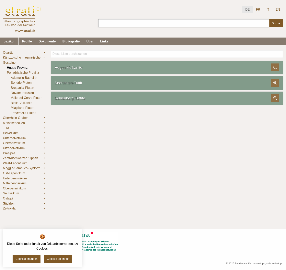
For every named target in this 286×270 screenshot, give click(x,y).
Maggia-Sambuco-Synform (21, 168)
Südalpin (9, 203)
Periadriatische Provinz (23, 72)
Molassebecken (14, 123)
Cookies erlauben (27, 258)
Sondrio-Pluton (21, 82)
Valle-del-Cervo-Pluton (26, 97)
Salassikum (11, 193)
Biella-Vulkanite (21, 103)
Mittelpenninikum (15, 183)
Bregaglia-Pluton (22, 87)
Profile (27, 41)
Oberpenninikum (14, 188)
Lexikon (9, 41)
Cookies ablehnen (58, 258)
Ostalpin (9, 198)
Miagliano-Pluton (22, 107)
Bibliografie (71, 41)
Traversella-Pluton (23, 113)
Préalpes (9, 153)
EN (278, 9)
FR (258, 9)
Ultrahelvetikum (14, 148)
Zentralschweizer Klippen (20, 158)
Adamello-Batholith (24, 77)
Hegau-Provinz (17, 67)
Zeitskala (9, 208)
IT (268, 9)
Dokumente (47, 41)
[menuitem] (24, 52)
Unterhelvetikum (14, 138)
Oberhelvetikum (14, 143)
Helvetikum (10, 133)
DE (247, 9)
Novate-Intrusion (22, 93)
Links (104, 41)
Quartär (8, 52)
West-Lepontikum (15, 163)
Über (89, 41)
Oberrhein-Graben (16, 117)
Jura (6, 128)
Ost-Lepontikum (14, 173)
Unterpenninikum (15, 178)
